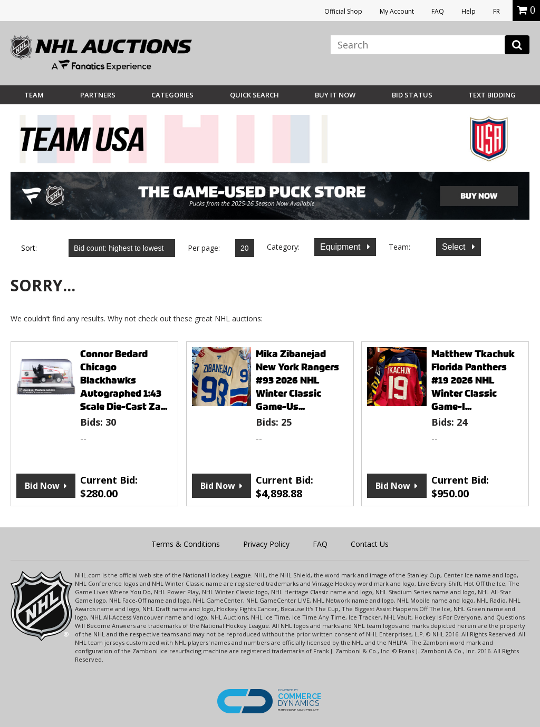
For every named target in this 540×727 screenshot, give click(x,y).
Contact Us (370, 544)
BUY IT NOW (335, 95)
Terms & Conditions (185, 544)
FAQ (437, 11)
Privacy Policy (266, 544)
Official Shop (343, 11)
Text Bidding (492, 95)
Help (468, 11)
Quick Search (254, 95)
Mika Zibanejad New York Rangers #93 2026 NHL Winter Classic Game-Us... (297, 380)
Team (34, 95)
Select (455, 246)
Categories (172, 95)
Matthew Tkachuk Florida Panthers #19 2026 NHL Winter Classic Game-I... (473, 380)
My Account (397, 11)
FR (496, 11)
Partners (97, 95)
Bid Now (42, 486)
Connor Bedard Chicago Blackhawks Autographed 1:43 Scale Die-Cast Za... (123, 380)
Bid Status (412, 95)
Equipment (341, 246)
